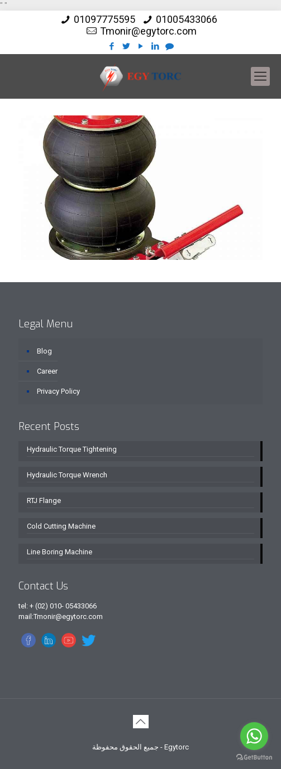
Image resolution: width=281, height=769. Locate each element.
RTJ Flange (44, 500)
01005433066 (186, 19)
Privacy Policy (58, 391)
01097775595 (104, 19)
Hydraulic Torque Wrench (67, 475)
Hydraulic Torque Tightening (72, 449)
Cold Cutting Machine (61, 526)
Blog (44, 351)
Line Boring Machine (59, 552)
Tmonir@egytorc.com (148, 31)
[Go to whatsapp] (254, 736)
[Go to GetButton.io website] (254, 757)
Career (47, 371)
